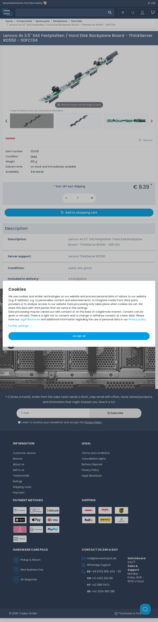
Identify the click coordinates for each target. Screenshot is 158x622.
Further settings (18, 326)
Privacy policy (137, 319)
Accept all (79, 336)
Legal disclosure (30, 319)
